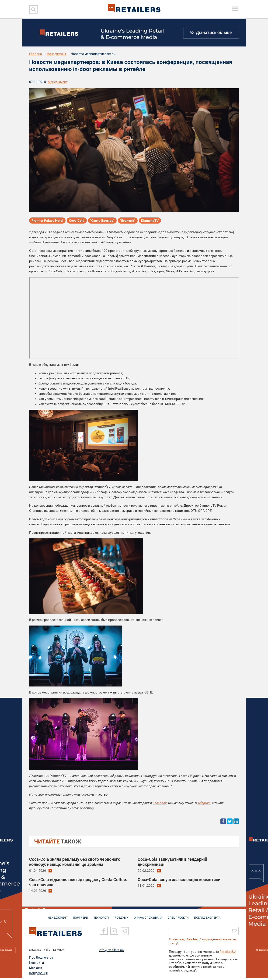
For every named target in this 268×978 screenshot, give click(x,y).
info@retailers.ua (111, 948)
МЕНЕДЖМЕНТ (58, 915)
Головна (35, 54)
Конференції (38, 971)
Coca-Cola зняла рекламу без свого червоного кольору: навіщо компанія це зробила (74, 862)
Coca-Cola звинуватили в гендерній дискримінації (172, 862)
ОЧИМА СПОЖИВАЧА (148, 915)
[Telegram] (125, 929)
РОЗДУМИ (122, 915)
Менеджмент (56, 54)
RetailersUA (227, 949)
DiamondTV (150, 220)
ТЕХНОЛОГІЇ (101, 915)
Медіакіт (35, 965)
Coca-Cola (76, 220)
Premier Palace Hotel (47, 220)
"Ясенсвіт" (127, 220)
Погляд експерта (207, 915)
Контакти (36, 960)
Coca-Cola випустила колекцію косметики (179, 879)
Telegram (204, 803)
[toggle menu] (235, 9)
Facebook (160, 803)
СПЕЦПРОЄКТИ (178, 915)
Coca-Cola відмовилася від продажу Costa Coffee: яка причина (78, 882)
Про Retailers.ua (41, 955)
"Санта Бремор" (102, 220)
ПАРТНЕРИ (80, 915)
